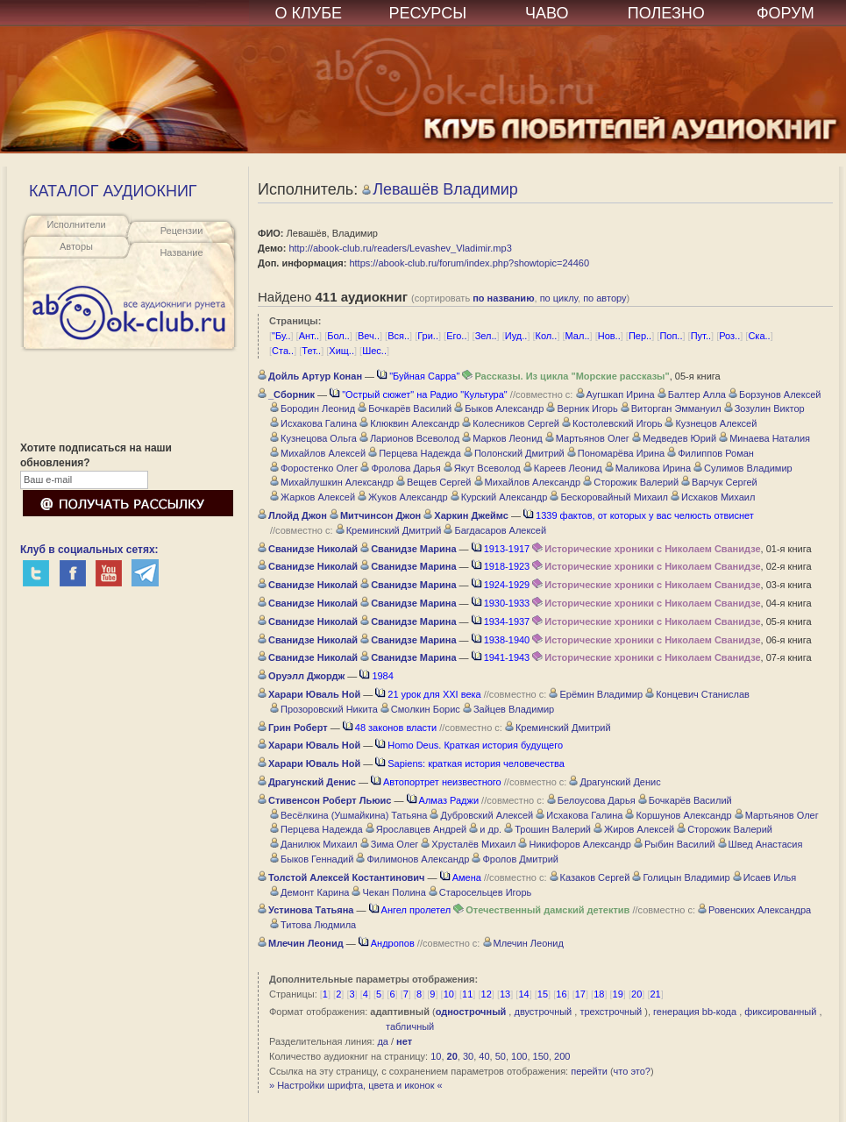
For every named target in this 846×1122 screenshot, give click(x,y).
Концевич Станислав (697, 694)
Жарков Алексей (312, 497)
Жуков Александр (403, 497)
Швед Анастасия (760, 844)
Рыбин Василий (674, 844)
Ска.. (759, 335)
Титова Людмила (313, 925)
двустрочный (543, 1011)
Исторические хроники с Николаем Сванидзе (646, 548)
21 (655, 994)
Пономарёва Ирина (616, 453)
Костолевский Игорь (612, 423)
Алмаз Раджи (443, 800)
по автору (604, 298)
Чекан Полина (388, 892)
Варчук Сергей (719, 482)
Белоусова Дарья (591, 800)
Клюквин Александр (409, 423)
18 (599, 994)
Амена (460, 877)
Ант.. (309, 335)
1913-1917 (501, 548)
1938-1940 (501, 640)
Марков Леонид (502, 438)
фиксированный (780, 1011)
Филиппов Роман (710, 453)
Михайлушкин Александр (332, 482)
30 (468, 1056)
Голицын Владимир (680, 877)
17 (580, 994)
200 (562, 1056)
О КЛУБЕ (309, 13)
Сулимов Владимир (743, 468)
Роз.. (729, 335)
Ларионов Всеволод (409, 438)
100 (519, 1056)
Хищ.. (341, 350)
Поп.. (670, 335)
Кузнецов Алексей (711, 423)
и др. (485, 829)
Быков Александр (499, 408)
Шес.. (374, 350)
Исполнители (75, 224)
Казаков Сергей (590, 877)
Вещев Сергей (434, 482)
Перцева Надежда (414, 453)
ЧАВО (546, 13)
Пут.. (701, 335)
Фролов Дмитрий (515, 859)
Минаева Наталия (764, 438)
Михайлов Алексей (318, 453)
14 (523, 994)
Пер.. (640, 335)
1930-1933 (501, 603)
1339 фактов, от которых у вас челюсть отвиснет (638, 515)
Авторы (76, 246)
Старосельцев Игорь (480, 892)
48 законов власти (390, 727)
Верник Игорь (581, 408)
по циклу (559, 298)
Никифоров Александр (574, 844)
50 (500, 1056)
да (382, 1041)
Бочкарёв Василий (404, 408)
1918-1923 (501, 566)
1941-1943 (501, 657)
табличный (410, 1026)
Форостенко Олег (314, 468)
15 (542, 994)
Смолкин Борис (420, 709)
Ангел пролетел (410, 910)
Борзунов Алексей (775, 394)
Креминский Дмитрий (389, 530)
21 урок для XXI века (427, 694)
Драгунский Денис (614, 782)
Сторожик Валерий (631, 482)
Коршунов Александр (678, 815)
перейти (589, 1071)
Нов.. (609, 335)
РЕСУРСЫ (427, 13)
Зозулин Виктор (764, 408)
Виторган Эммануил (671, 408)
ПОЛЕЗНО (666, 13)
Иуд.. (516, 335)
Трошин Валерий (547, 829)
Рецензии (181, 230)
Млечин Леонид (523, 943)
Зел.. (486, 335)
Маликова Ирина (648, 468)
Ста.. (283, 350)
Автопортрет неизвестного (436, 782)
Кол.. (547, 335)
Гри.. (427, 335)
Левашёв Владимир (440, 189)
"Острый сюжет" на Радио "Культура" (419, 394)
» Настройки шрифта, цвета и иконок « (356, 1085)
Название (181, 252)
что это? (632, 1071)
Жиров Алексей (634, 829)
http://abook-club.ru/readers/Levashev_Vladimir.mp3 (399, 248)
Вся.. (398, 335)
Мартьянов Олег (587, 438)
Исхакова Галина (313, 423)
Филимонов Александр (412, 859)
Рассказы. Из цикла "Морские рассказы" (565, 376)
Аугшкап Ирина (615, 394)
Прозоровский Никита (324, 709)
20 (636, 994)
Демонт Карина (309, 892)
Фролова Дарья (400, 468)
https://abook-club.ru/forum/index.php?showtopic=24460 (469, 263)
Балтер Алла (692, 394)
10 (449, 994)
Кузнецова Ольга (313, 438)
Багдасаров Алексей (495, 530)
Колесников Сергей (510, 423)
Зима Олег (389, 844)
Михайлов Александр (527, 482)
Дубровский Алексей (481, 815)
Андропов (387, 943)
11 (467, 994)
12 (486, 994)
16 (561, 994)
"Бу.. (281, 335)
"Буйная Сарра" (418, 376)
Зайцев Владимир (508, 709)
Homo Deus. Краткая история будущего (469, 745)
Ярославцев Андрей (416, 829)
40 (484, 1056)
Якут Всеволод (482, 468)
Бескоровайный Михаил (609, 497)
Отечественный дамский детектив (541, 910)
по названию (503, 298)
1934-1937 (501, 621)
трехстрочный (610, 1011)
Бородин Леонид (312, 408)
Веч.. (369, 335)
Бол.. (338, 335)
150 (541, 1056)
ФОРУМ (785, 13)
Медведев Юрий (674, 438)
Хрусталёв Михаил (468, 844)
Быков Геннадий (311, 859)
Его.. (456, 335)
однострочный (471, 1011)
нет (404, 1041)
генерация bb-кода (694, 1011)
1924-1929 (501, 584)
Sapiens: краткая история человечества (470, 763)
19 (618, 994)
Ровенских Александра (754, 910)
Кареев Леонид (562, 468)
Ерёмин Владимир (596, 694)
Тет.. (311, 350)
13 (505, 994)
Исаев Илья (765, 877)
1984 (376, 676)
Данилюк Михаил (314, 844)
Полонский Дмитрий (514, 453)
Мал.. (577, 335)
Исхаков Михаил (713, 497)
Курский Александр (499, 497)
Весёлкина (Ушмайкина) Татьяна (348, 815)
